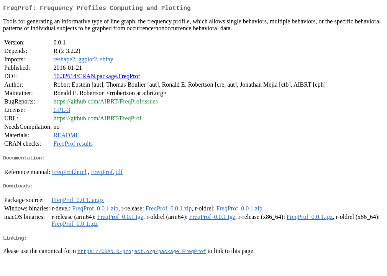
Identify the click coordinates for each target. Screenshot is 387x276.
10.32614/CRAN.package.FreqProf (96, 77)
